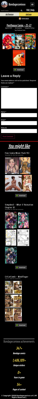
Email (3, 120)
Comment (5, 87)
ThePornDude (25, 18)
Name (3, 112)
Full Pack (32, 28)
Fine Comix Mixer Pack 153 (17, 153)
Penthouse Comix (21, 30)
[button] (32, 4)
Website (4, 128)
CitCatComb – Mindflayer (16, 276)
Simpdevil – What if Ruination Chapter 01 (19, 206)
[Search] (21, 10)
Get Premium (9, 14)
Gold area (28, 14)
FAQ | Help (30, 10)
